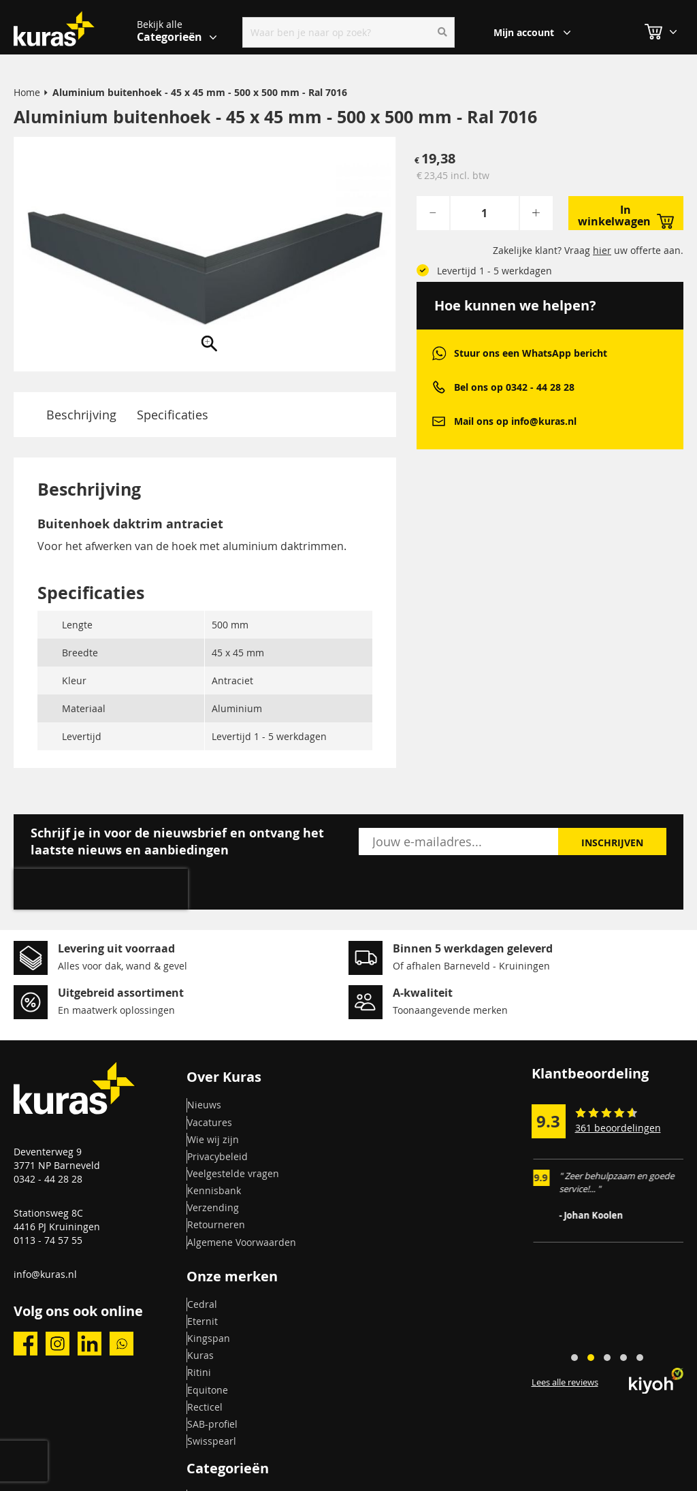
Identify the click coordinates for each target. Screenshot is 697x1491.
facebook (25, 1344)
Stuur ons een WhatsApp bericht (530, 353)
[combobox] (348, 32)
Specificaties (172, 414)
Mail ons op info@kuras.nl (515, 421)
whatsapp (438, 353)
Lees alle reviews (565, 1382)
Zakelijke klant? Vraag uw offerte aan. (588, 250)
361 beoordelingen (618, 1127)
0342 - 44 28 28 (48, 1178)
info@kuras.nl (45, 1274)
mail (438, 421)
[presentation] (101, 889)
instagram (57, 1344)
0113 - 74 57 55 (48, 1240)
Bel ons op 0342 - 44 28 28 (514, 387)
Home (27, 92)
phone (438, 387)
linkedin (89, 1344)
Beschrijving (81, 414)
